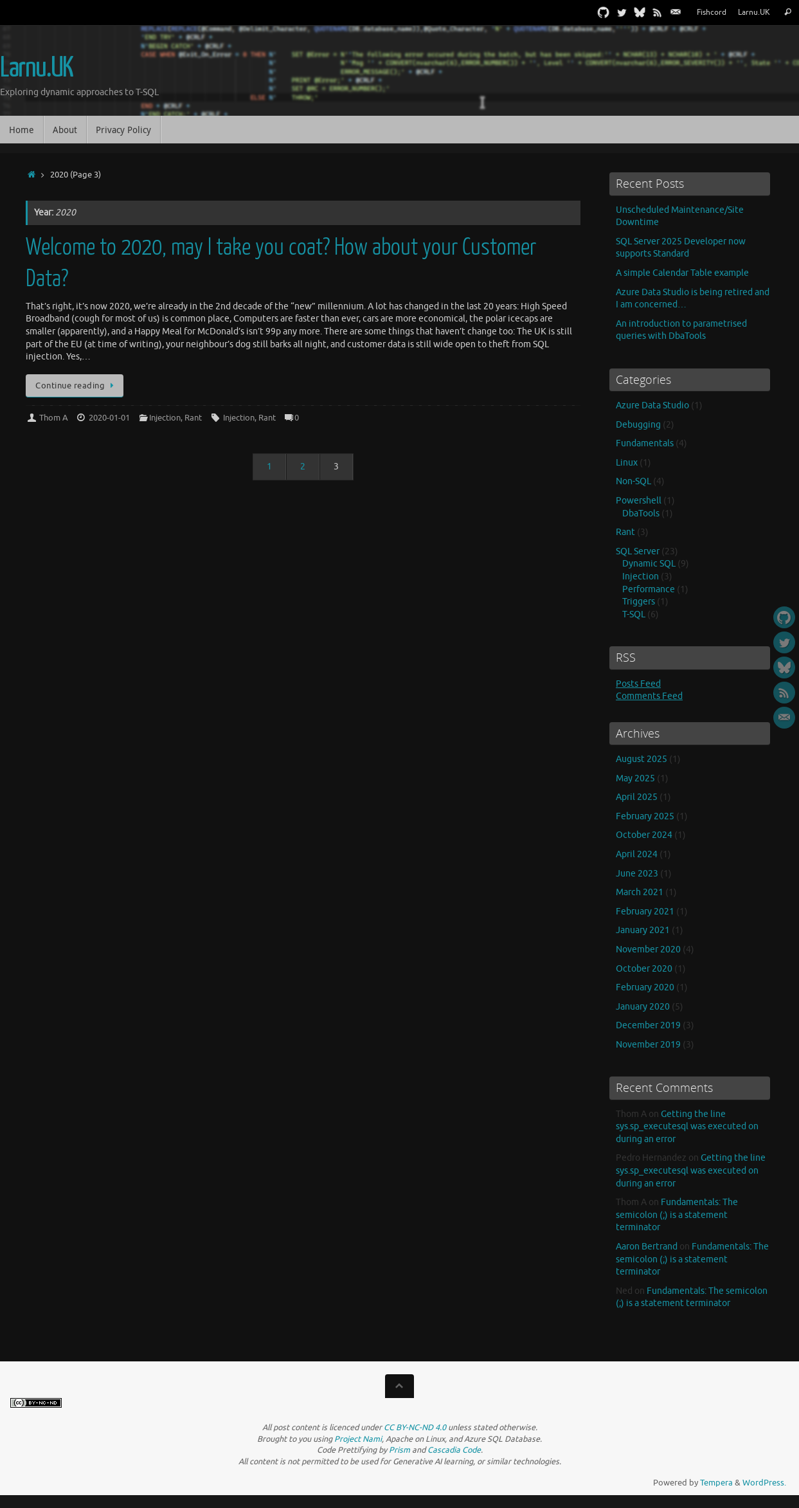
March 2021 (639, 892)
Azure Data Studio (652, 405)
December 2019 (648, 1025)
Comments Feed (649, 696)
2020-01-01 (109, 418)
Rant (193, 418)
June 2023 (637, 873)
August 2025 (641, 759)
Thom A (53, 418)
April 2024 (637, 854)
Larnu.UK (754, 12)
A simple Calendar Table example (682, 273)
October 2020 (644, 968)
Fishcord (711, 12)
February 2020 (645, 987)
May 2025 (635, 778)
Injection (165, 418)
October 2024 (644, 835)
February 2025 (645, 816)
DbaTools (641, 513)
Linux (627, 462)
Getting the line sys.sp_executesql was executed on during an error (687, 1127)
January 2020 (643, 1006)
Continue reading (76, 386)
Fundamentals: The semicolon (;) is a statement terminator (677, 1215)
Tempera (716, 1483)
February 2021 (645, 911)
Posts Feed (638, 683)
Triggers (638, 601)
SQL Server (638, 551)
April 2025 (637, 797)
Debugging (638, 424)
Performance (648, 589)
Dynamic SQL (649, 563)
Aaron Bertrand (647, 1246)
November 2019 (648, 1044)
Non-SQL (633, 481)
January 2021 (643, 930)
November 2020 (648, 949)
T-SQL (633, 614)
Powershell (638, 500)
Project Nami (358, 1439)
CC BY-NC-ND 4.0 (415, 1427)
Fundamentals (645, 443)
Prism (399, 1450)
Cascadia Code (454, 1450)
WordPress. (764, 1483)
